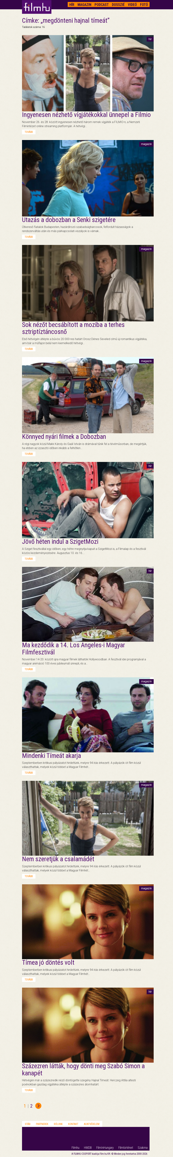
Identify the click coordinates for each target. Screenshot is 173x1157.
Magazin (84, 5)
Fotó (144, 5)
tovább (29, 132)
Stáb (27, 1124)
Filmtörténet (125, 1147)
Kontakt (73, 1124)
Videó (132, 5)
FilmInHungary (105, 1147)
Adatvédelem (91, 1124)
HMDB (88, 1147)
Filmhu (75, 1147)
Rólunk (58, 1124)
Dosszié (118, 5)
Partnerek (42, 1124)
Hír (71, 5)
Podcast (102, 5)
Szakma (143, 1147)
